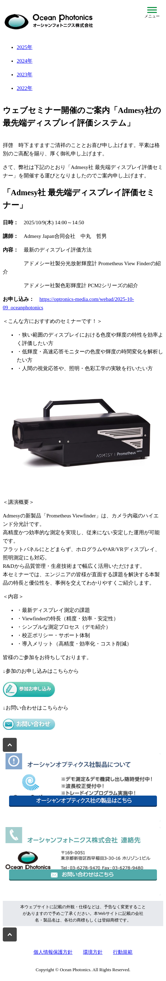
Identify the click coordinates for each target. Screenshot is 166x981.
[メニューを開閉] (152, 12)
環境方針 (93, 952)
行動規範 (123, 952)
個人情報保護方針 (53, 952)
